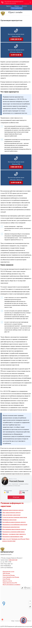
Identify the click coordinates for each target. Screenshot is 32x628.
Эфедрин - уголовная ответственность (14, 534)
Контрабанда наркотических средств (13, 522)
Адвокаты (8, 6)
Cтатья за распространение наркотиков (14, 517)
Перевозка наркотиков (9, 520)
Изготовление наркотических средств (14, 529)
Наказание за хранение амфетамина (13, 532)
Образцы (16, 6)
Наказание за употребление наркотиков (14, 525)
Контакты (24, 6)
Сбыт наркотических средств (11, 513)
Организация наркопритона (10, 527)
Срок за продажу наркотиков (11, 515)
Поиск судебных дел (16, 8)
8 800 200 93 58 (13, 560)
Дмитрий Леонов (16, 481)
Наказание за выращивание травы (12, 537)
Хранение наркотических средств (12, 510)
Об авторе (16, 497)
